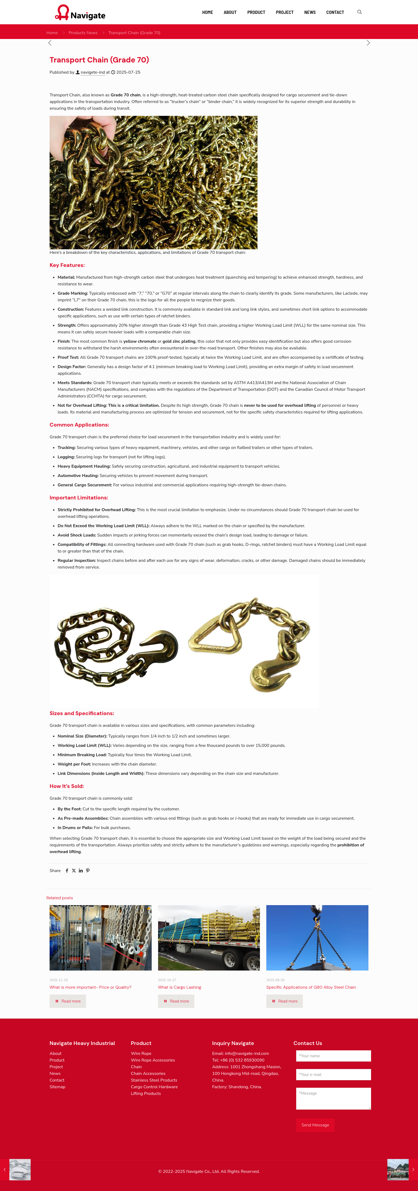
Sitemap (57, 1087)
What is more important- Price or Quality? (90, 987)
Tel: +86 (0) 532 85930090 (238, 1060)
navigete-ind (93, 72)
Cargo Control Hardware (154, 1087)
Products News (83, 33)
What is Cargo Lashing (179, 987)
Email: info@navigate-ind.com (240, 1053)
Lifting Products (146, 1094)
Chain (136, 1067)
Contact (57, 1080)
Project (56, 1067)
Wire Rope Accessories (153, 1060)
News (55, 1073)
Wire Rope (141, 1053)
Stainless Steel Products (154, 1080)
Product (57, 1060)
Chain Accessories (148, 1073)
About (55, 1053)
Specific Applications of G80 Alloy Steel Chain (311, 987)
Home (52, 33)
